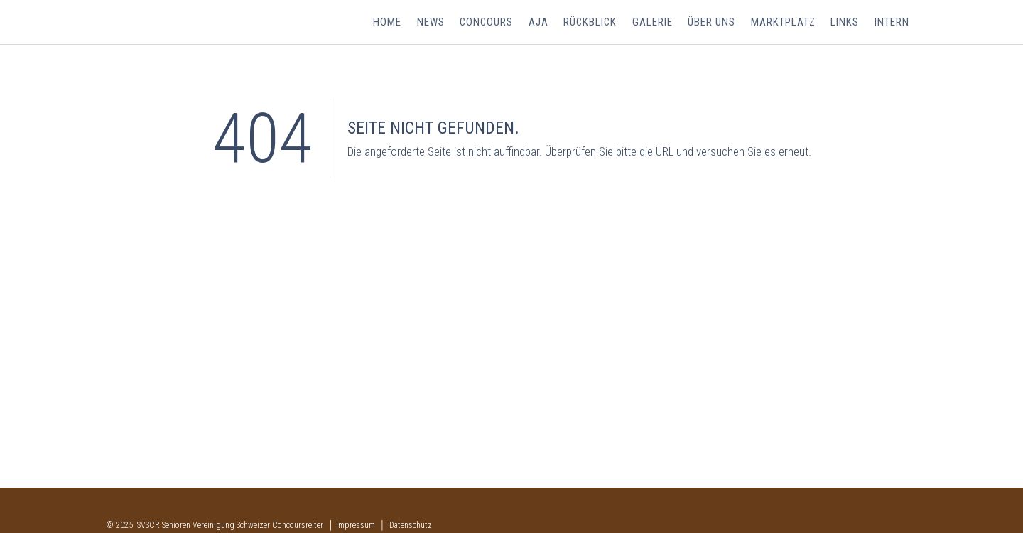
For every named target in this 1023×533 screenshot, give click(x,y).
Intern (892, 22)
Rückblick (594, 22)
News (436, 22)
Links (846, 22)
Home (393, 22)
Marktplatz (785, 22)
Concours (491, 22)
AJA (543, 22)
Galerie (656, 22)
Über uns (714, 22)
